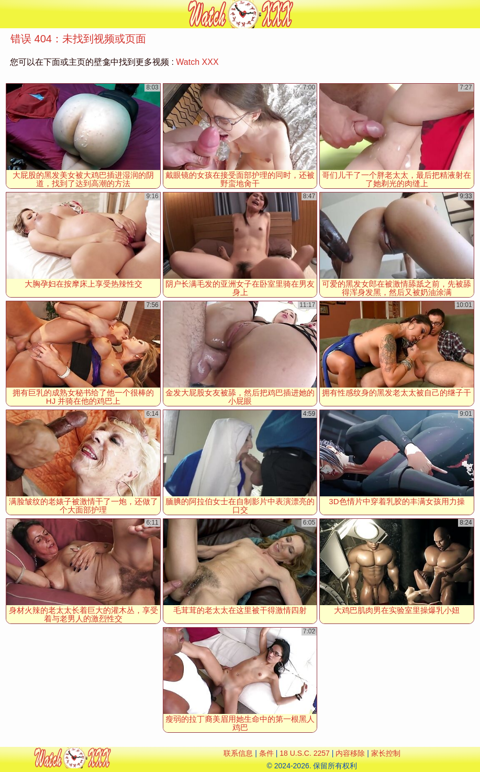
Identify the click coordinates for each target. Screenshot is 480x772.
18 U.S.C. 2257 (305, 753)
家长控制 (385, 753)
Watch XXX (197, 62)
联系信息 (238, 753)
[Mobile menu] (9, 14)
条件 (266, 753)
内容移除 (350, 753)
